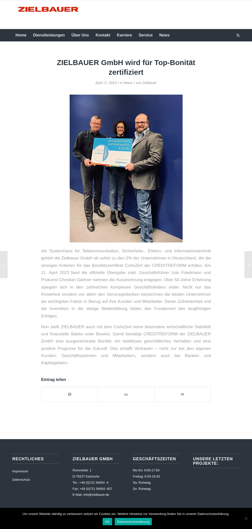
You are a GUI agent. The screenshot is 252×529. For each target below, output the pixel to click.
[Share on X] (69, 394)
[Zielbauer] (49, 14)
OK (107, 522)
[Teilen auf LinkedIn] (126, 394)
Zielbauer (149, 83)
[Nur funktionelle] (245, 518)
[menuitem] (21, 35)
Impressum (20, 471)
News (128, 83)
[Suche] (236, 35)
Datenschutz (21, 479)
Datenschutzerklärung (133, 522)
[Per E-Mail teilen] (183, 394)
